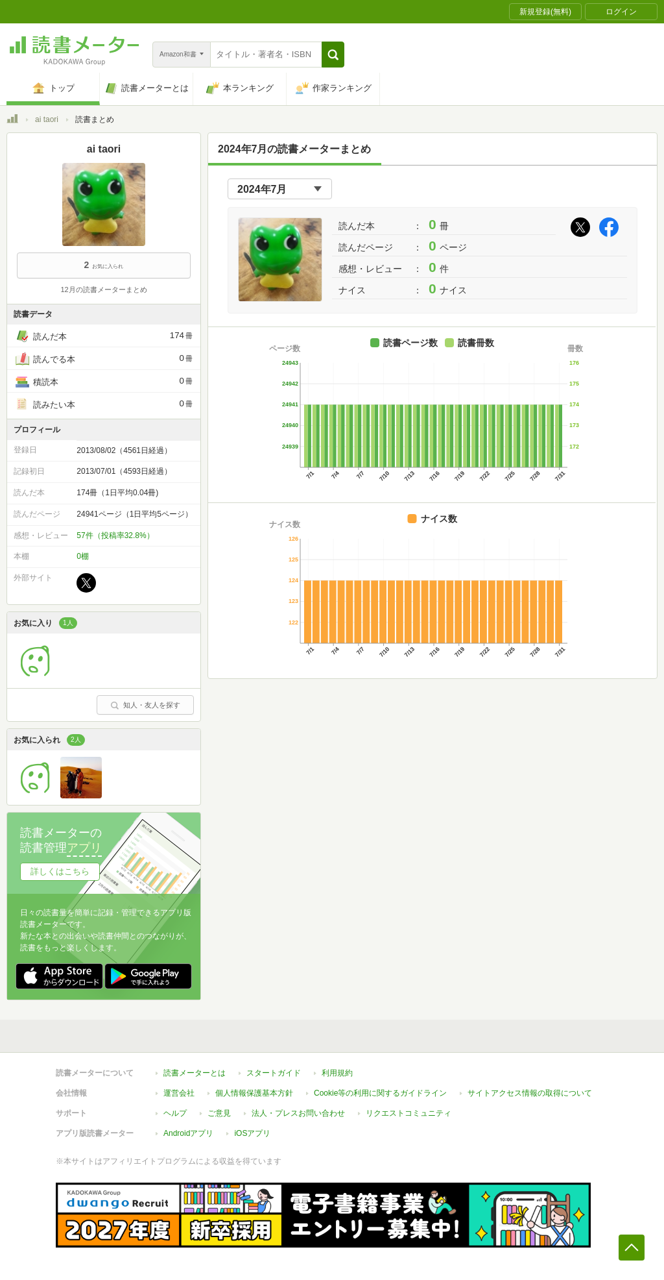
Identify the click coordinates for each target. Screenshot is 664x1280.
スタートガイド (273, 1073)
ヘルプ (175, 1113)
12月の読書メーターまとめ (103, 289)
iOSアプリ (252, 1133)
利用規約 (337, 1073)
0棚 (83, 556)
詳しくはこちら (59, 871)
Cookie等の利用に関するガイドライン (380, 1093)
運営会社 (179, 1093)
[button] (333, 55)
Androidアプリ (188, 1133)
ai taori (46, 119)
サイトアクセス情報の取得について (530, 1093)
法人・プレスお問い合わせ (298, 1113)
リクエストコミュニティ (408, 1113)
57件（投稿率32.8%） (115, 535)
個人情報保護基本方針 (254, 1093)
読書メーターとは (194, 1073)
